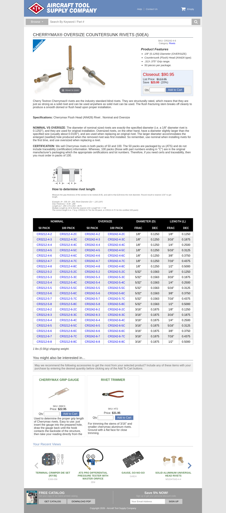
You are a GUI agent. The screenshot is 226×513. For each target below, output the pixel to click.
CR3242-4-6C (116, 255)
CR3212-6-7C (68, 336)
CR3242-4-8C (116, 266)
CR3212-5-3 (44, 277)
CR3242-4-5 (92, 250)
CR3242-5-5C (116, 287)
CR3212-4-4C (68, 244)
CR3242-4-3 (92, 239)
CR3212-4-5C (68, 250)
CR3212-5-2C (68, 271)
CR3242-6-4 (92, 320)
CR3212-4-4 (44, 244)
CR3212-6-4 (44, 320)
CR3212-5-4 (44, 282)
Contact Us (152, 9)
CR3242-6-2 (92, 309)
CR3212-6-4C (68, 320)
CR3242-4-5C (116, 250)
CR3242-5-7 (92, 298)
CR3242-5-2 (92, 271)
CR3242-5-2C (116, 271)
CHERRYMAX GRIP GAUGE (59, 380)
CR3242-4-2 (92, 234)
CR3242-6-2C (116, 309)
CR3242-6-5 (92, 325)
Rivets (172, 43)
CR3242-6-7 (92, 336)
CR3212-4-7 (44, 261)
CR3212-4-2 (44, 234)
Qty (155, 90)
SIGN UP (174, 501)
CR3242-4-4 (92, 244)
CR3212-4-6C (68, 255)
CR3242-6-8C (116, 341)
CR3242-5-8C (116, 304)
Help (139, 9)
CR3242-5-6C (116, 293)
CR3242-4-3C (116, 239)
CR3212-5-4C (68, 282)
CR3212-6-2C (68, 309)
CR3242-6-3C (116, 314)
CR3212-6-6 (44, 331)
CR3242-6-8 (92, 341)
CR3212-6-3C (68, 314)
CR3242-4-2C (116, 234)
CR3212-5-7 (44, 298)
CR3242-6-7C (116, 336)
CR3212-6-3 (44, 314)
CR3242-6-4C (116, 320)
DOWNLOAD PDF (81, 501)
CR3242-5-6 (92, 293)
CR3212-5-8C (68, 304)
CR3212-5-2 (44, 271)
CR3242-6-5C (116, 325)
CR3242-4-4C (116, 244)
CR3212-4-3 (44, 239)
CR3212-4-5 (44, 250)
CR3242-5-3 (92, 277)
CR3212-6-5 (44, 325)
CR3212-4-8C (68, 266)
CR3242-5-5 (92, 287)
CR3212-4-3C (68, 239)
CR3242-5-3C (116, 277)
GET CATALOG (53, 501)
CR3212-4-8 (44, 266)
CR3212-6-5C (68, 325)
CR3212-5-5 (44, 287)
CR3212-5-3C (68, 277)
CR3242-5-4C (116, 282)
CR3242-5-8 (92, 304)
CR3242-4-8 (92, 266)
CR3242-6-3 (92, 314)
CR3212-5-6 (44, 293)
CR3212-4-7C (68, 261)
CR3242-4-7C (116, 261)
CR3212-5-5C (68, 287)
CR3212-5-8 (44, 304)
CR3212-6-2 (44, 309)
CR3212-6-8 (44, 341)
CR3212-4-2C (68, 234)
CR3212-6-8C (68, 341)
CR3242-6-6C (116, 331)
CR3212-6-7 (44, 336)
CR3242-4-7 (92, 261)
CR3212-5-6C (68, 293)
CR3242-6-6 (92, 331)
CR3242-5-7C (116, 298)
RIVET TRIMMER (113, 380)
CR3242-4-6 (92, 255)
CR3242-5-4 (92, 282)
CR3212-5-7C (68, 298)
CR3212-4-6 (44, 255)
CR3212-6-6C (68, 331)
